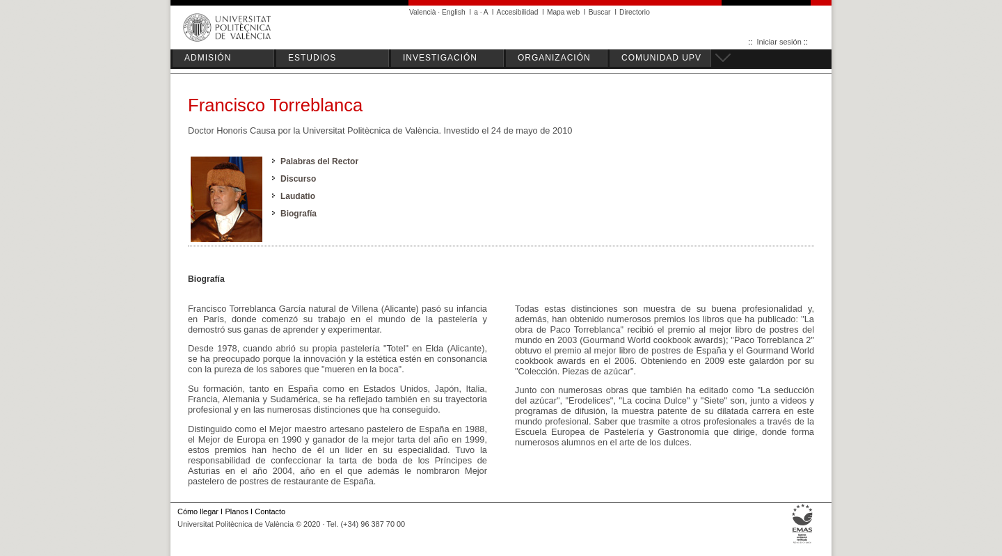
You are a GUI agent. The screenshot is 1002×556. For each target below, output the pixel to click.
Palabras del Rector (319, 161)
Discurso (298, 179)
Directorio (634, 12)
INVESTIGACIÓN (440, 58)
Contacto (270, 511)
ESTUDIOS (312, 58)
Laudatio (297, 196)
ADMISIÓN (207, 58)
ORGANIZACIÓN (554, 58)
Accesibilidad (518, 12)
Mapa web (563, 12)
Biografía (298, 214)
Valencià (422, 12)
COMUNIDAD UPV (661, 58)
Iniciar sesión (779, 42)
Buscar (600, 12)
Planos (236, 511)
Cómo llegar (197, 511)
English (454, 12)
